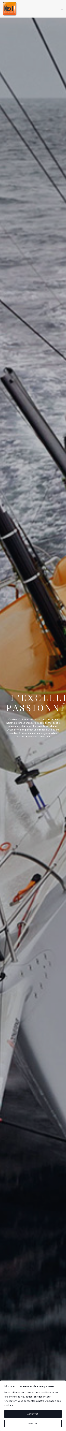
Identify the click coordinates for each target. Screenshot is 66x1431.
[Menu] (61, 9)
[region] (33, 1406)
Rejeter (33, 1423)
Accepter (33, 1414)
